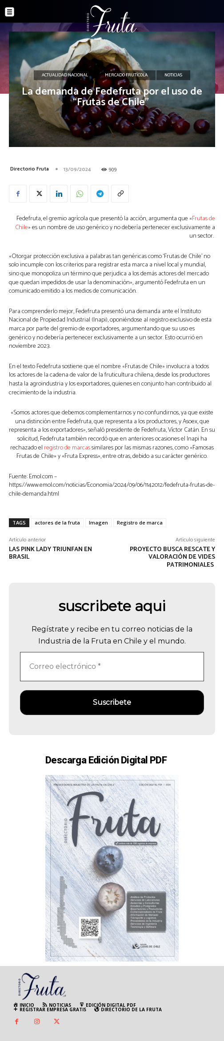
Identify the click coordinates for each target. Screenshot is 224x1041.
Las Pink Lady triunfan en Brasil (50, 553)
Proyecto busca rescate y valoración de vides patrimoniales (172, 557)
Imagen (98, 522)
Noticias (173, 75)
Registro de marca (140, 522)
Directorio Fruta (29, 169)
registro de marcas (67, 448)
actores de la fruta (57, 522)
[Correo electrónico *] (112, 666)
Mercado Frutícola (126, 75)
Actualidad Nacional (65, 75)
